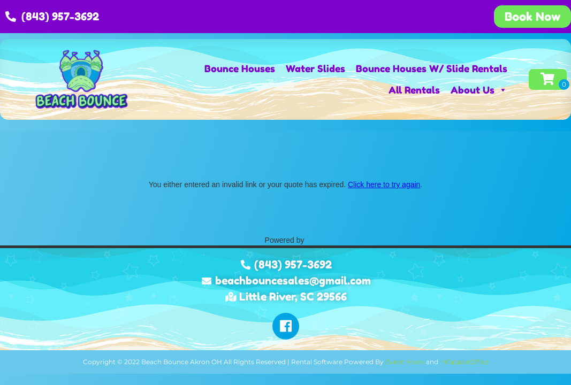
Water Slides (315, 68)
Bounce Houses (239, 68)
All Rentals (414, 90)
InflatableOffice (464, 362)
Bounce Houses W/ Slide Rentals (431, 68)
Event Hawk (404, 362)
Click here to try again (384, 184)
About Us (479, 90)
